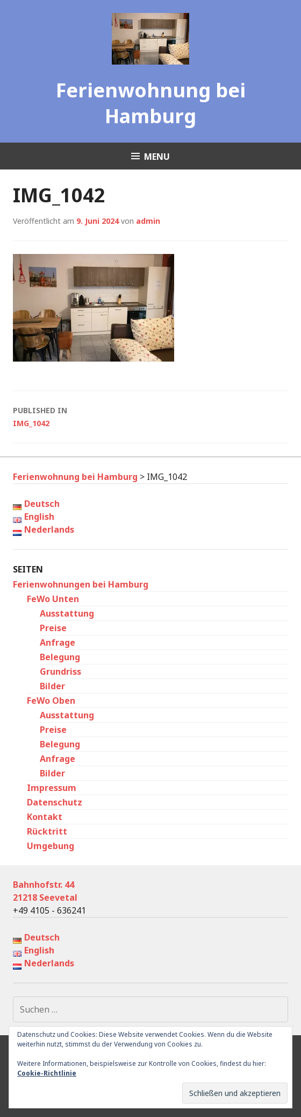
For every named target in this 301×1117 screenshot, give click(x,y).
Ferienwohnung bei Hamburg (151, 103)
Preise (53, 628)
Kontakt (44, 817)
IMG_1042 (150, 416)
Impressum (51, 788)
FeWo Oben (51, 700)
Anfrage (57, 642)
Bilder (52, 686)
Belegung (60, 657)
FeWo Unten (53, 599)
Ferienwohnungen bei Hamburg (80, 584)
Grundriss (60, 671)
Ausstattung (67, 613)
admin (148, 221)
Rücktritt (47, 831)
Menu (157, 156)
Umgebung (50, 846)
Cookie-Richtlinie (46, 1073)
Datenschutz (54, 802)
